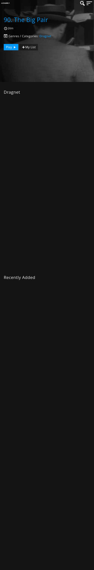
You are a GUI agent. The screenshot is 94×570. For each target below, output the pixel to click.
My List (28, 47)
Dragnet (45, 36)
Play (11, 47)
